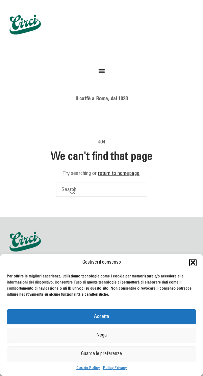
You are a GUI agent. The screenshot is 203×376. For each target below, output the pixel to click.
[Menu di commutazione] (101, 71)
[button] (192, 262)
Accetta (101, 316)
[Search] (72, 193)
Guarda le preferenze (101, 353)
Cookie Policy (88, 368)
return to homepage (118, 173)
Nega (101, 335)
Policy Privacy (115, 368)
